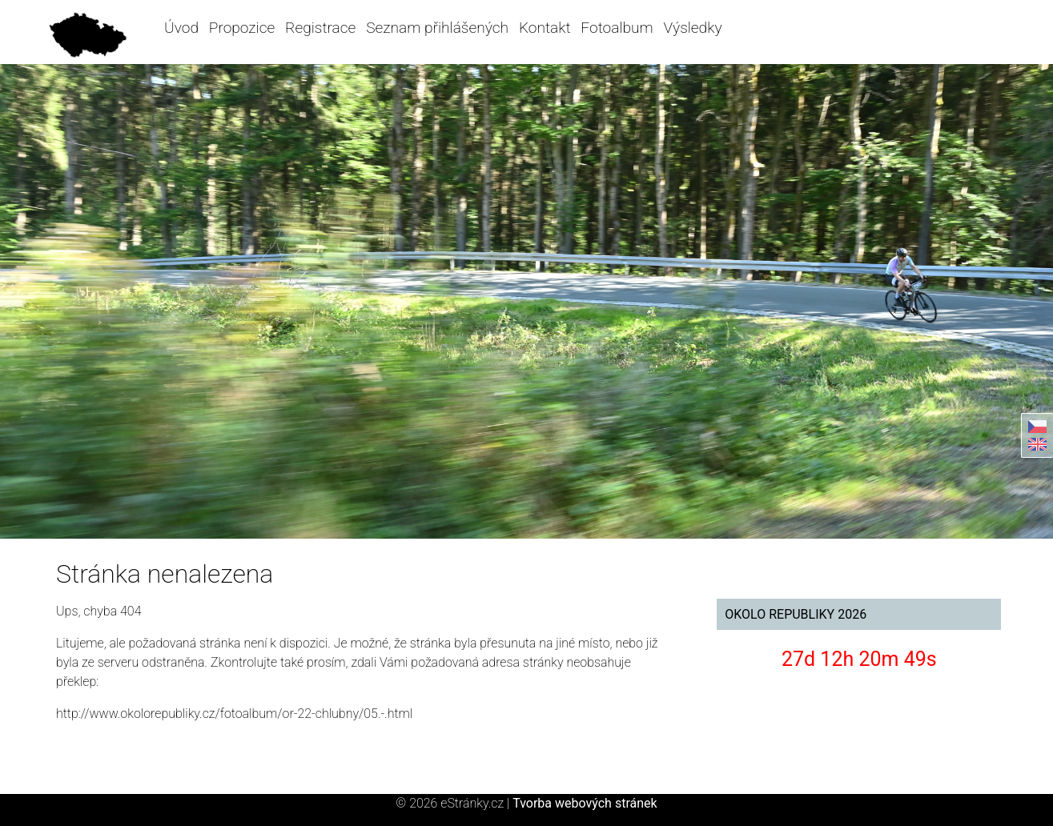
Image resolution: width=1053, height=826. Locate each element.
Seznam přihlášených (437, 27)
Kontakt (545, 27)
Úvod (181, 27)
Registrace (320, 27)
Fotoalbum (617, 27)
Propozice (242, 27)
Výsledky (692, 27)
